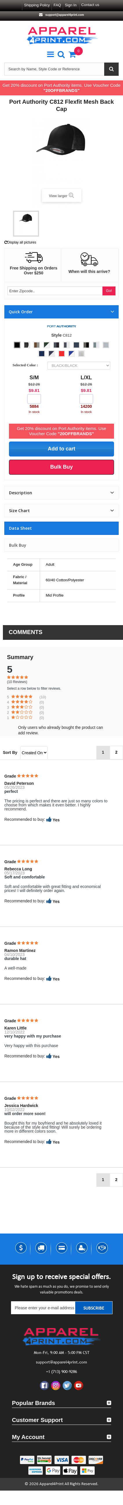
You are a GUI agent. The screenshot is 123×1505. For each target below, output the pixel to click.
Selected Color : (26, 365)
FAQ (57, 5)
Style (56, 335)
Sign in (70, 5)
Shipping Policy (37, 5)
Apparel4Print (51, 1484)
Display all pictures (20, 242)
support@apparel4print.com (64, 14)
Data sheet (20, 528)
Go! (109, 290)
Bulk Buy (17, 545)
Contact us (90, 5)
